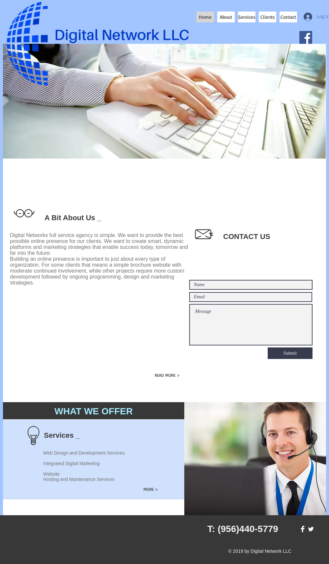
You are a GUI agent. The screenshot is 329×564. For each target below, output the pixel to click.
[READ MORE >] (167, 375)
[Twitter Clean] (311, 529)
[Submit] (290, 353)
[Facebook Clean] (302, 529)
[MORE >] (150, 489)
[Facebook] (305, 37)
